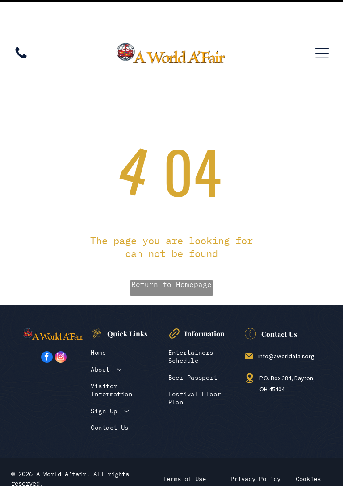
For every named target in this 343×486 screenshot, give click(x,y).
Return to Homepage (171, 252)
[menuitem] (126, 320)
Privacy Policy (255, 447)
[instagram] (61, 326)
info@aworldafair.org (286, 324)
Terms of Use (184, 447)
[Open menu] (322, 21)
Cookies (308, 447)
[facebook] (47, 326)
